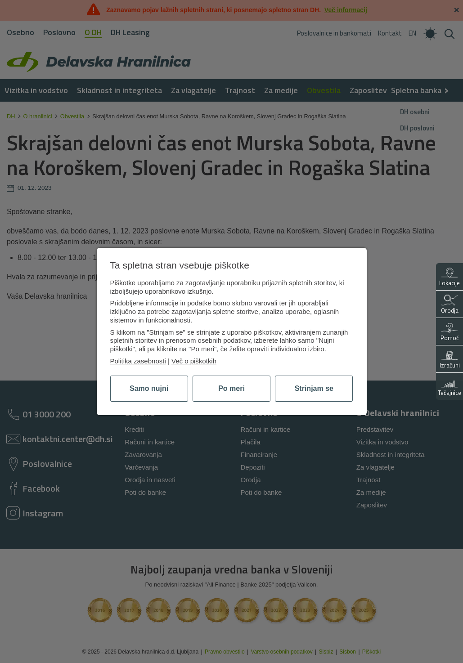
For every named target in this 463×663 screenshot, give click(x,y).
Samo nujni (149, 388)
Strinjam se (314, 388)
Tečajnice (449, 387)
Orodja (450, 305)
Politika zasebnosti (138, 361)
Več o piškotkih (193, 361)
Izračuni (450, 359)
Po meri (231, 388)
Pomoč (450, 332)
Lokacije (449, 277)
